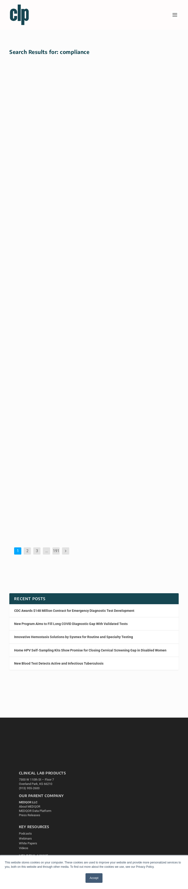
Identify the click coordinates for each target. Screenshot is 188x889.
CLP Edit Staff (37, 140)
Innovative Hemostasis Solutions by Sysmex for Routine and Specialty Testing (74, 637)
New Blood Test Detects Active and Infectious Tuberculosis (58, 663)
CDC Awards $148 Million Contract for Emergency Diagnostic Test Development (74, 611)
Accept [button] (94, 878)
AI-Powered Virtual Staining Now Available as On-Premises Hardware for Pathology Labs (137, 281)
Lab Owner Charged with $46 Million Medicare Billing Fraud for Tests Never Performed (47, 448)
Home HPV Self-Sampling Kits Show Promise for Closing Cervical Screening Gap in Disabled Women (48, 123)
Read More (25, 205)
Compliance (75, 465)
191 (56, 551)
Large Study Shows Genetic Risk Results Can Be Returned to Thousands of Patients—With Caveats (48, 280)
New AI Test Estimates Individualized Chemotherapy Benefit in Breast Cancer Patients (134, 123)
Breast (159, 140)
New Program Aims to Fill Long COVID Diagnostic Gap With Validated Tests (71, 624)
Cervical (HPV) (74, 140)
